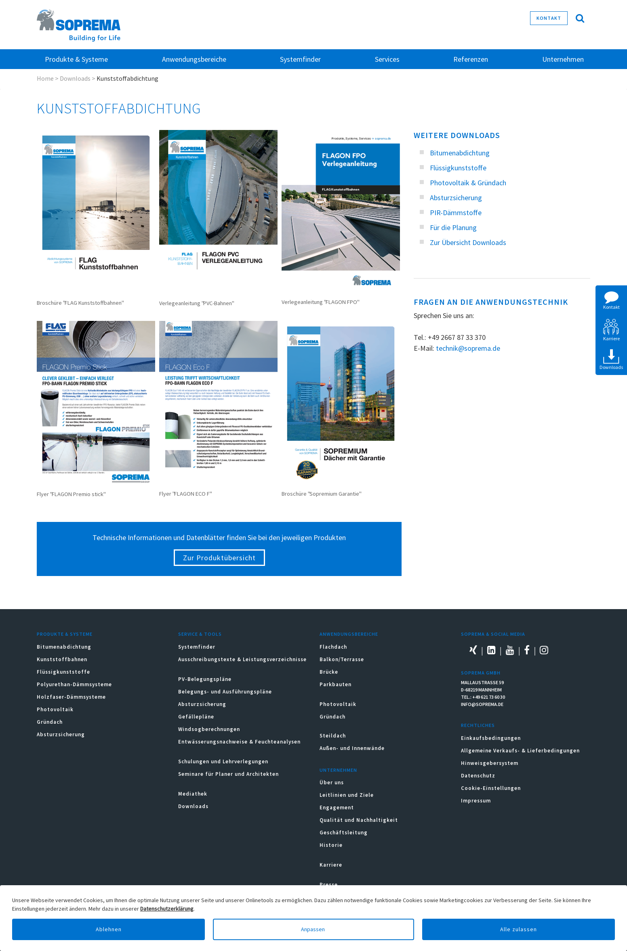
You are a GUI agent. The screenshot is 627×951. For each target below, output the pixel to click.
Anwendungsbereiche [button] (194, 59)
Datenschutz (478, 775)
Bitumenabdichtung (460, 152)
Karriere (331, 864)
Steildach (333, 735)
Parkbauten (335, 684)
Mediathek (192, 793)
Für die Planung (453, 227)
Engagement (337, 807)
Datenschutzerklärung (167, 908)
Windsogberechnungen (209, 729)
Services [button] (387, 59)
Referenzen (470, 59)
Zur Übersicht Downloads (468, 242)
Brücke (329, 671)
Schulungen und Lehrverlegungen (223, 761)
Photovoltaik (55, 709)
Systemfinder (196, 646)
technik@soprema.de (468, 348)
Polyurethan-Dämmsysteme (74, 684)
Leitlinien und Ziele (347, 795)
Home (45, 78)
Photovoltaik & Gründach (468, 182)
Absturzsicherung (456, 197)
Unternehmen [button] (563, 59)
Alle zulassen (518, 929)
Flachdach (333, 646)
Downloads (75, 78)
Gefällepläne (196, 716)
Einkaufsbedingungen (491, 738)
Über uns (332, 782)
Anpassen (313, 929)
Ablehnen (109, 929)
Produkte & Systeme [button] (76, 59)
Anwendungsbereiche (349, 634)
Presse (329, 884)
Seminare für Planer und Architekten (228, 774)
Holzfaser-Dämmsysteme (71, 696)
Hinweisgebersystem (489, 763)
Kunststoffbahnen (62, 659)
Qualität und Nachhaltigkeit (359, 820)
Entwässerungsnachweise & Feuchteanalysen (239, 741)
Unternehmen (338, 770)
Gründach (50, 721)
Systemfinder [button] (300, 59)
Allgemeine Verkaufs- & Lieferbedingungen (520, 750)
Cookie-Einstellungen (491, 788)
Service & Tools (200, 634)
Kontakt (549, 18)
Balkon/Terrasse (342, 659)
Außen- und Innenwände (352, 748)
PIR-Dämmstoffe (456, 212)
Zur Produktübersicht (219, 557)
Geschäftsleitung (344, 832)
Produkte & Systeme (65, 634)
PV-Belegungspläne (204, 679)
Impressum (476, 800)
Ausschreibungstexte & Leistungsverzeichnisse (242, 659)
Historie (331, 845)
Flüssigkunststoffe (458, 167)
